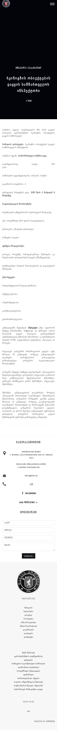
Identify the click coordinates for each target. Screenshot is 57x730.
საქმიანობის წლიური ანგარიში (28, 685)
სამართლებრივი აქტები (28, 678)
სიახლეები (28, 619)
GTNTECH (50, 721)
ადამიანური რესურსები (28, 667)
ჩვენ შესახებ (28, 652)
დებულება (28, 660)
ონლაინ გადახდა (28, 622)
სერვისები (28, 611)
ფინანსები (28, 674)
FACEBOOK (28, 493)
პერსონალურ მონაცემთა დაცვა (28, 689)
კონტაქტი (28, 637)
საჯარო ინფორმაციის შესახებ (28, 682)
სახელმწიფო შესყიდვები (28, 671)
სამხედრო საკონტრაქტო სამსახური (28, 663)
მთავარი (28, 608)
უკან (28, 100)
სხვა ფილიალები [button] (28, 502)
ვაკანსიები (34, 67)
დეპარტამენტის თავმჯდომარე (28, 656)
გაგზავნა (28, 556)
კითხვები (28, 633)
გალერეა (28, 615)
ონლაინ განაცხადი (28, 626)
